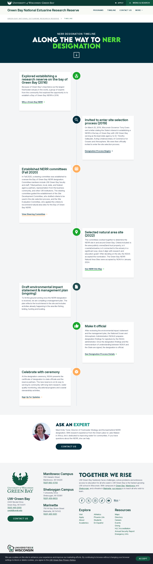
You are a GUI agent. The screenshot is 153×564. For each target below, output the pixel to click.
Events (118, 525)
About (81, 522)
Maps (117, 516)
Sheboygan (84, 490)
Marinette (107, 490)
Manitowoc (130, 487)
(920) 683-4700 (50, 484)
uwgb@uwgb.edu (14, 512)
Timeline (111, 10)
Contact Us (126, 10)
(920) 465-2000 (14, 509)
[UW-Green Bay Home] (27, 3)
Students (97, 522)
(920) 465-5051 (50, 516)
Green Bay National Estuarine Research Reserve (43, 10)
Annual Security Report (125, 533)
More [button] (139, 10)
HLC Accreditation (122, 530)
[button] (76, 55)
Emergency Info (121, 536)
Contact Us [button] (70, 447)
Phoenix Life (99, 519)
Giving (117, 527)
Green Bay (120, 487)
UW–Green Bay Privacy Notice (62, 560)
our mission (117, 490)
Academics (83, 525)
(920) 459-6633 (50, 500)
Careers (118, 522)
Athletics (97, 516)
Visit (81, 516)
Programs (98, 10)
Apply (119, 3)
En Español (98, 525)
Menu (139, 3)
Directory (119, 519)
